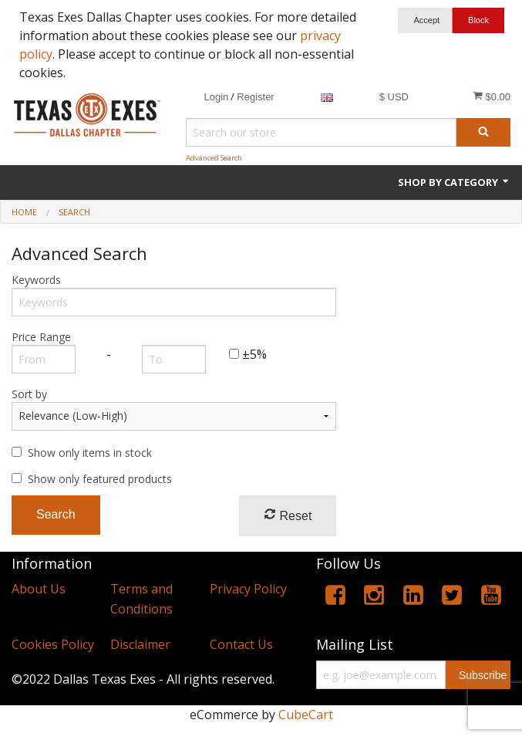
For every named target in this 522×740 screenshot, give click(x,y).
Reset (288, 515)
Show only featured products (100, 478)
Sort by (29, 394)
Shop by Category (454, 182)
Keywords (36, 279)
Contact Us (241, 644)
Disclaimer (140, 644)
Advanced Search (214, 158)
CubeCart (305, 714)
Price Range (41, 336)
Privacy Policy (248, 588)
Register (255, 97)
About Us (39, 588)
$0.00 (491, 96)
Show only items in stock (90, 452)
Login (216, 97)
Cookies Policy (53, 644)
